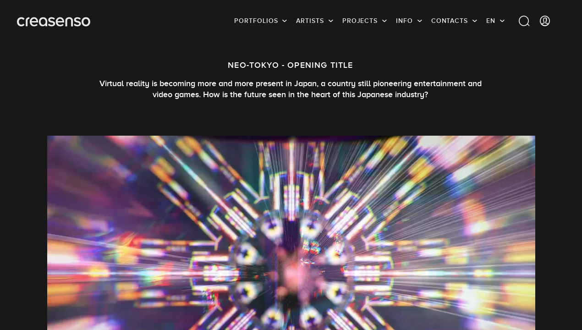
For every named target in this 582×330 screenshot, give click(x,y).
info (404, 20)
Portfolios (256, 20)
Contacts (449, 20)
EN (490, 20)
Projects (360, 20)
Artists (310, 20)
